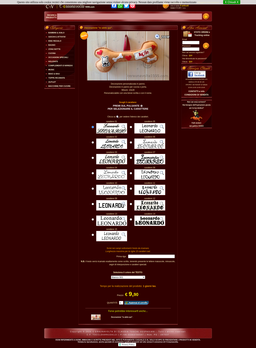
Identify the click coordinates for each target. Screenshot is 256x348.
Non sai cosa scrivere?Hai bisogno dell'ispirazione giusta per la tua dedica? (196, 105)
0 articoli (184, 5)
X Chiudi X (232, 2)
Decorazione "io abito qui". (122, 317)
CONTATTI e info (196, 91)
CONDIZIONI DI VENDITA (196, 95)
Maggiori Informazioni (208, 2)
